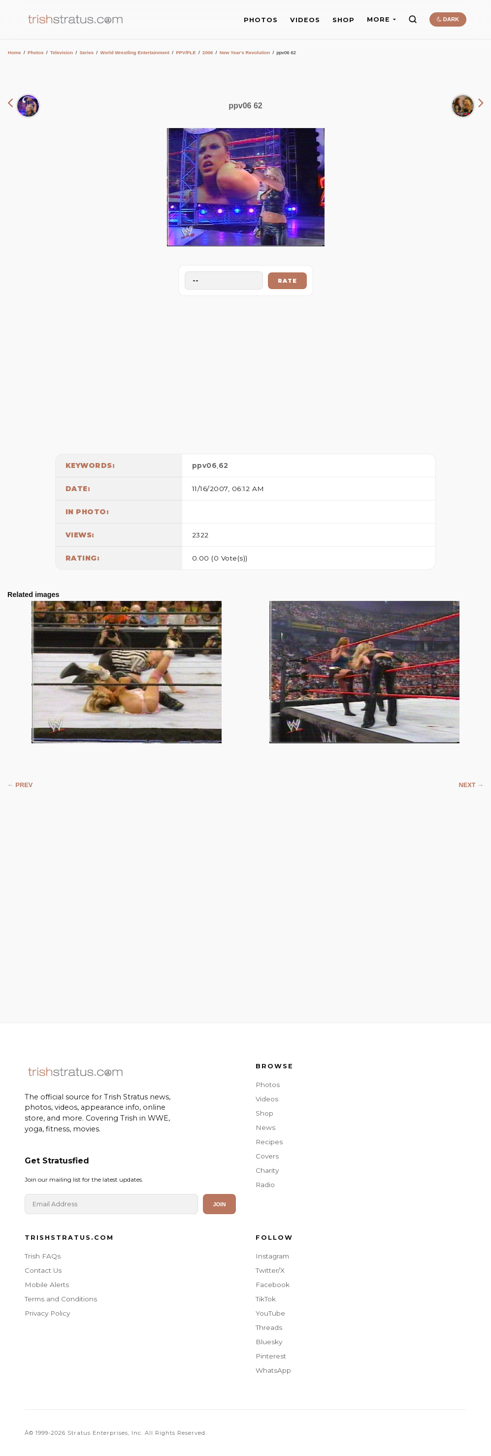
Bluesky (269, 1342)
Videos (267, 1099)
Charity (267, 1170)
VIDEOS (305, 20)
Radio (265, 1185)
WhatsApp (273, 1370)
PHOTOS (261, 20)
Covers (267, 1156)
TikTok (266, 1299)
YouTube (270, 1313)
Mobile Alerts (47, 1285)
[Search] (412, 19)
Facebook (273, 1285)
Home (14, 52)
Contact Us (43, 1270)
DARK (448, 19)
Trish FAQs (43, 1256)
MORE (381, 19)
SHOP (343, 20)
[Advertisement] (246, 372)
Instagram (272, 1256)
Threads (269, 1327)
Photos (36, 52)
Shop (264, 1113)
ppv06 (204, 465)
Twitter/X (270, 1270)
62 (224, 465)
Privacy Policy (47, 1313)
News (265, 1127)
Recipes (269, 1142)
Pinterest (271, 1356)
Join (219, 1204)
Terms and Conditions (61, 1299)
